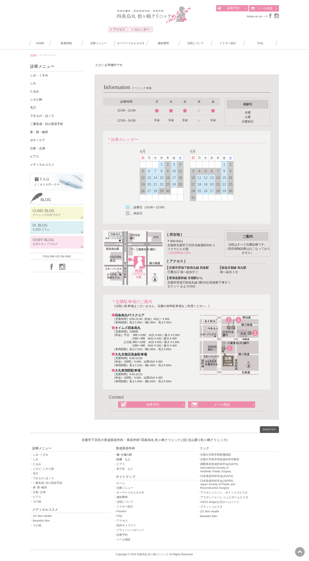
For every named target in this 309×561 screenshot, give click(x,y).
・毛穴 (34, 473)
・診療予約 (121, 534)
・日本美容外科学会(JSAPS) (215, 476)
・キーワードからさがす (129, 492)
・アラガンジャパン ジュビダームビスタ (222, 497)
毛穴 (33, 107)
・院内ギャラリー (125, 525)
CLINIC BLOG (57, 213)
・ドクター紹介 (123, 506)
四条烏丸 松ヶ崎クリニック (153, 554)
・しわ (34, 459)
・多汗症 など (123, 468)
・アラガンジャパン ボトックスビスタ (222, 492)
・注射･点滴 (37, 492)
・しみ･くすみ (39, 454)
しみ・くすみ (39, 75)
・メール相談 (122, 539)
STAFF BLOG (57, 242)
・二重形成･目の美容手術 (46, 482)
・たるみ (35, 464)
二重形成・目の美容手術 (46, 124)
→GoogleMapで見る (179, 252)
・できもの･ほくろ (42, 478)
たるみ (34, 91)
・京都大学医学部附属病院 (214, 454)
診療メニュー (42, 66)
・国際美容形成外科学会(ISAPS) (238, 467)
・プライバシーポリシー (129, 530)
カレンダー (140, 29)
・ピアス (35, 496)
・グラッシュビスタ (210, 506)
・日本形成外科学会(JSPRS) (238, 484)
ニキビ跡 (36, 99)
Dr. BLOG (57, 227)
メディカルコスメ (42, 164)
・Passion (120, 511)
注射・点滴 (37, 148)
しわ (33, 83)
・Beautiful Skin (40, 520)
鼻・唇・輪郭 (39, 132)
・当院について (123, 501)
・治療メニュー (123, 487)
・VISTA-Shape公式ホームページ (218, 502)
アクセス (118, 29)
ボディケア (37, 140)
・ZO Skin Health (41, 516)
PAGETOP (269, 429)
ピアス (34, 156)
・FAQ (118, 516)
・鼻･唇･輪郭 (38, 487)
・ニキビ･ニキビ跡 (42, 468)
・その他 (35, 501)
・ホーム (119, 483)
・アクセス (121, 520)
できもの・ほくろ (42, 115)
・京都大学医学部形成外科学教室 (218, 459)
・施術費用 (121, 497)
